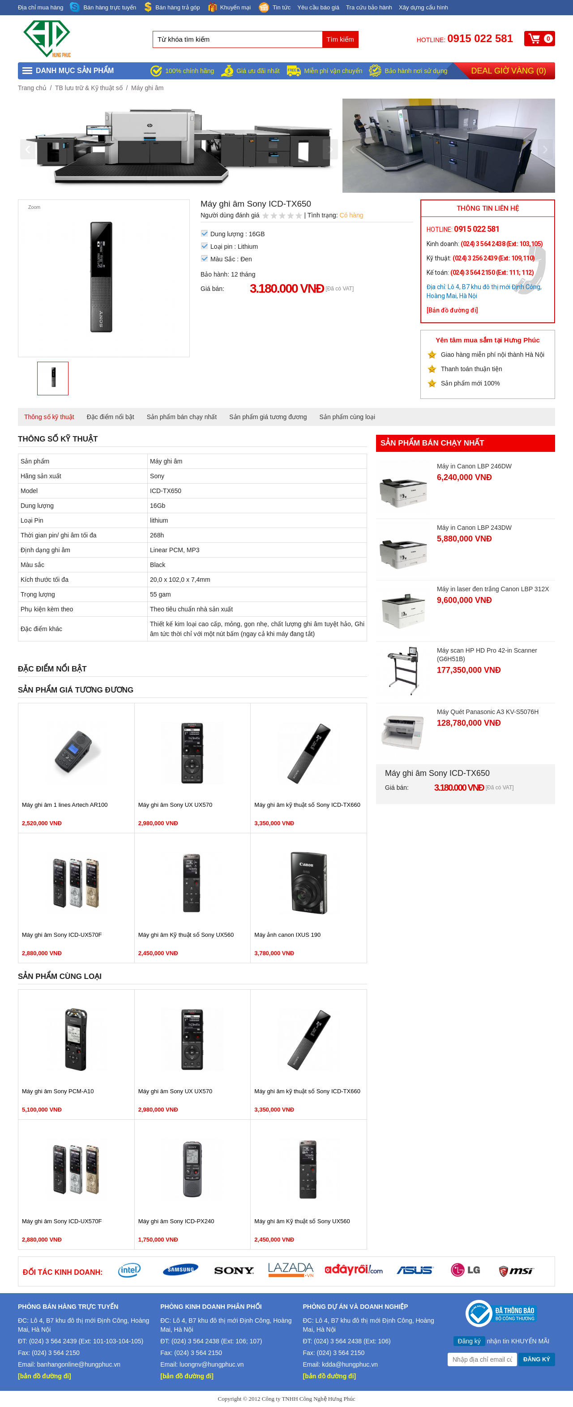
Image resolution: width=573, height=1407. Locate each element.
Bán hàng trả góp (171, 7)
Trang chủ (32, 87)
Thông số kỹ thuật (49, 416)
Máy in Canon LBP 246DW (474, 466)
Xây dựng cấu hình (423, 7)
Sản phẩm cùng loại (347, 416)
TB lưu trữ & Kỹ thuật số (89, 87)
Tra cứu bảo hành (369, 7)
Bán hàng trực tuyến (103, 7)
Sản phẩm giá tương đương (268, 416)
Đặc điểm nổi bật (110, 416)
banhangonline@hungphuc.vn (78, 1364)
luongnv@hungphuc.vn (212, 1364)
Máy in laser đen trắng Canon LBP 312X (493, 589)
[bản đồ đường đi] (44, 1376)
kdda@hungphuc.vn (350, 1364)
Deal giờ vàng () (508, 70)
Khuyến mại (229, 7)
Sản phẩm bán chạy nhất (182, 416)
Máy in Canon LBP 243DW (474, 527)
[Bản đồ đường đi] (452, 310)
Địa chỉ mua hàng (40, 7)
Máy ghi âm (147, 87)
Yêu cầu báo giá (318, 7)
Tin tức (274, 8)
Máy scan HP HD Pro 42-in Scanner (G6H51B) (487, 654)
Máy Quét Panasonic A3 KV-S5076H (488, 711)
